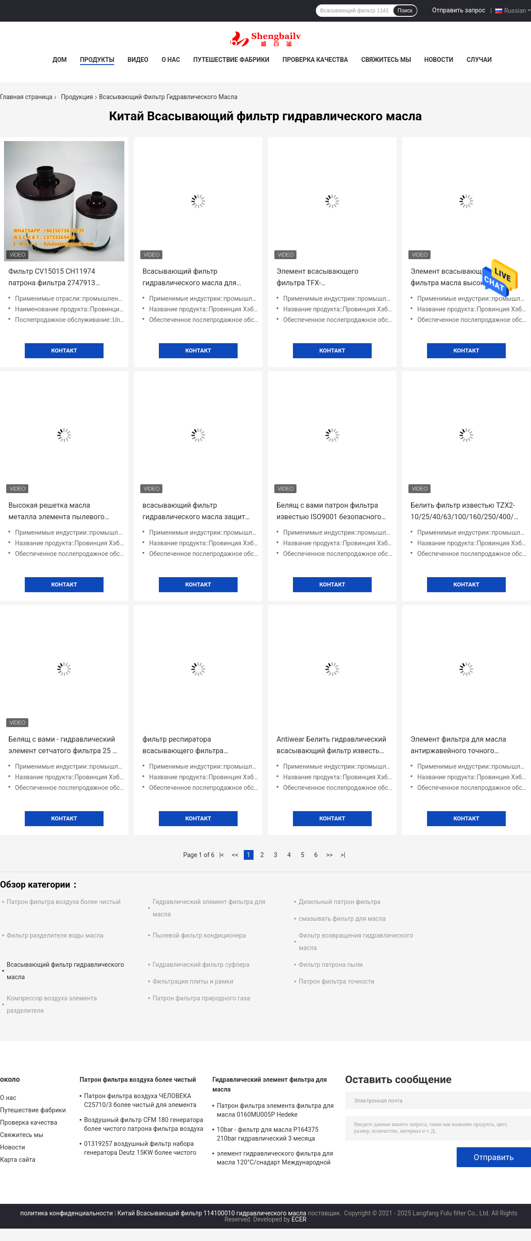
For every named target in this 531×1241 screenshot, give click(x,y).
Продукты (97, 59)
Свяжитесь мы (386, 59)
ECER (299, 1219)
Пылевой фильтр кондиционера (199, 935)
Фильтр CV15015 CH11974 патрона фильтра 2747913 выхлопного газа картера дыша (61, 278)
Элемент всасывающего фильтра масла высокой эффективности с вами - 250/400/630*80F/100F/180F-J (461, 278)
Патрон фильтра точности (336, 981)
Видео (137, 59)
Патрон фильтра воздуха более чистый (64, 901)
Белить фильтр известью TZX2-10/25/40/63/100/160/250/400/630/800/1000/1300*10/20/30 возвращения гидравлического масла (466, 512)
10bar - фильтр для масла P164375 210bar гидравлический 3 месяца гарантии (268, 1135)
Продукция (77, 96)
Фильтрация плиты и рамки (193, 981)
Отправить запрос (458, 10)
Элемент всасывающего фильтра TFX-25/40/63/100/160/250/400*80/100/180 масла (332, 278)
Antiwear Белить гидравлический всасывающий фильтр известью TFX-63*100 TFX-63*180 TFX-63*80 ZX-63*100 (332, 746)
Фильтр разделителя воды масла (55, 935)
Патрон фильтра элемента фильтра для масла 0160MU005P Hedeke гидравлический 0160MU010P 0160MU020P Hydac (275, 1111)
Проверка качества (315, 59)
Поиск (405, 11)
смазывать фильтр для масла (342, 918)
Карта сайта (17, 1159)
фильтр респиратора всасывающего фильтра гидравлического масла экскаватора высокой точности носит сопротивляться (194, 746)
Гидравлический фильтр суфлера (201, 964)
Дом (60, 59)
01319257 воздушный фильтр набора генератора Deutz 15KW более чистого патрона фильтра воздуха (140, 1149)
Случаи (479, 59)
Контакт (64, 350)
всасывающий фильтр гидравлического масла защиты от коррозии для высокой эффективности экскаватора (196, 512)
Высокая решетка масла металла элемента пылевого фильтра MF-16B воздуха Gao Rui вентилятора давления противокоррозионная (62, 512)
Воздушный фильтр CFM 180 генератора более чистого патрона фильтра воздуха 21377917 (144, 1125)
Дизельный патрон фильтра (340, 901)
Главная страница (26, 96)
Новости (439, 59)
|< (221, 854)
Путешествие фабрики (231, 59)
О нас (171, 59)
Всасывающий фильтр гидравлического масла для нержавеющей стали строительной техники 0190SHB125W (189, 278)
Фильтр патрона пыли (331, 964)
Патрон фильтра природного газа (201, 998)
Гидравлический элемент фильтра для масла (269, 1084)
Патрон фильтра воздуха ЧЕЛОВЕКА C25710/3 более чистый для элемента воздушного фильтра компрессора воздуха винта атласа (140, 1101)
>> (329, 854)
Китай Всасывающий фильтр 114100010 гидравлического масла (211, 1213)
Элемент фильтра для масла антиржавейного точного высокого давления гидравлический (458, 746)
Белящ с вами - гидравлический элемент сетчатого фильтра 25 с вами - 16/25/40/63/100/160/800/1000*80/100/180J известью (64, 746)
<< (235, 854)
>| (343, 854)
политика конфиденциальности (66, 1213)
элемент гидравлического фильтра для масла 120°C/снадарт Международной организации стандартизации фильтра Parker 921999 (275, 1159)
